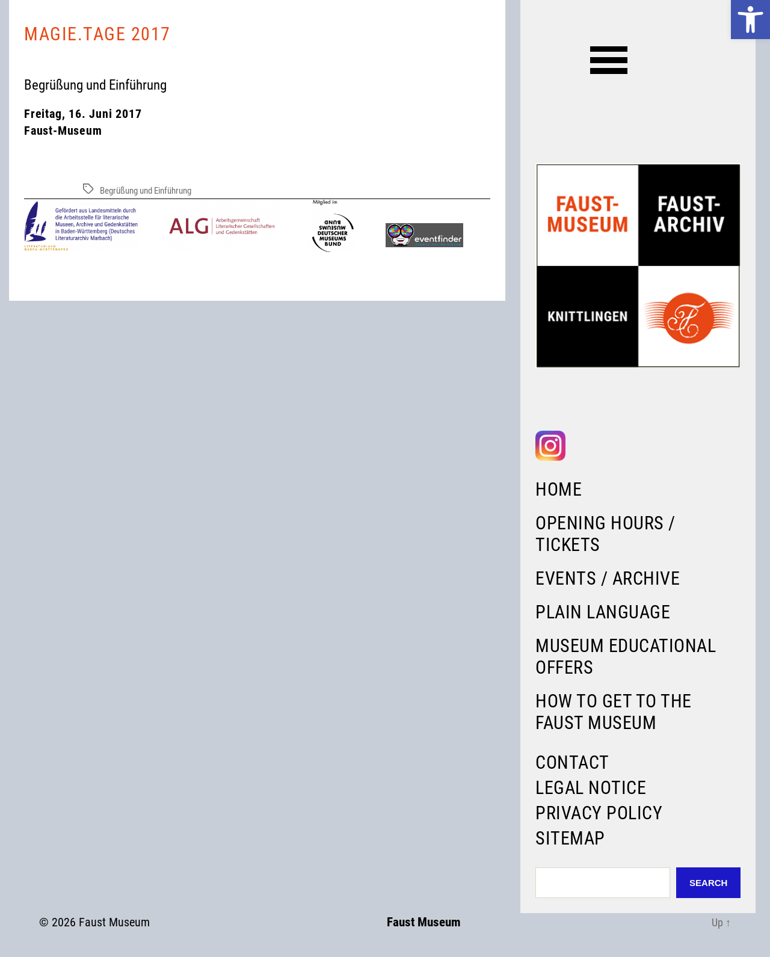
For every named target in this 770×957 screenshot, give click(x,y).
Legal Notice (590, 787)
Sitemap (570, 838)
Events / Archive (607, 578)
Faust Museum (114, 922)
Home (558, 489)
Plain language (602, 612)
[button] (750, 19)
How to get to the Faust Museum (613, 712)
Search (708, 883)
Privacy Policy (598, 812)
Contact (572, 762)
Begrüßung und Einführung (145, 190)
